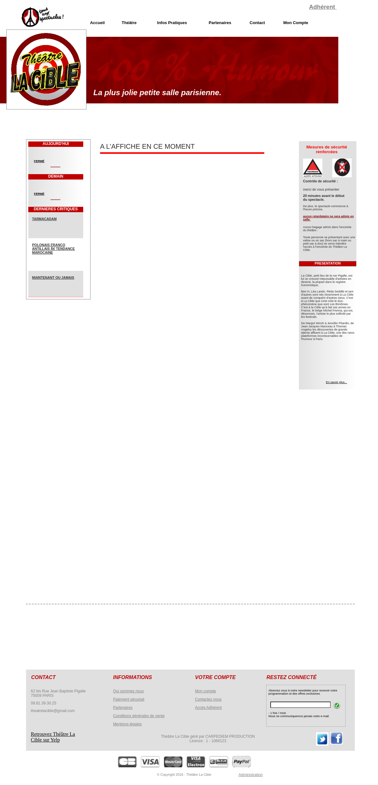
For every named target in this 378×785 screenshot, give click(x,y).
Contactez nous (208, 699)
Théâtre (129, 22)
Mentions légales (127, 724)
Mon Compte (295, 22)
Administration (251, 775)
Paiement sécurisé (129, 699)
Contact (257, 22)
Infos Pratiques (172, 22)
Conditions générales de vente (139, 716)
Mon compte (205, 691)
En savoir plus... (336, 382)
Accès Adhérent (208, 707)
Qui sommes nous (128, 691)
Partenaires (122, 707)
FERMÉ (39, 161)
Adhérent (323, 6)
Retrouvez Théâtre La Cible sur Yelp (53, 736)
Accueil (97, 22)
